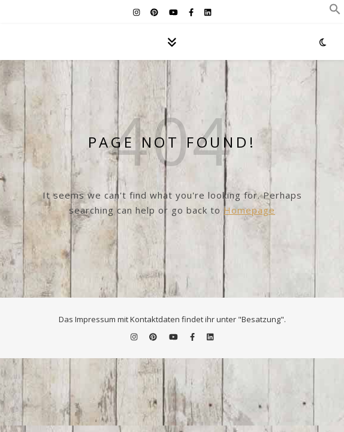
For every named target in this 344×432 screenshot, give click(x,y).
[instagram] (137, 12)
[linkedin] (207, 12)
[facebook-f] (192, 12)
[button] (335, 11)
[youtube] (174, 12)
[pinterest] (155, 12)
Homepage (249, 210)
